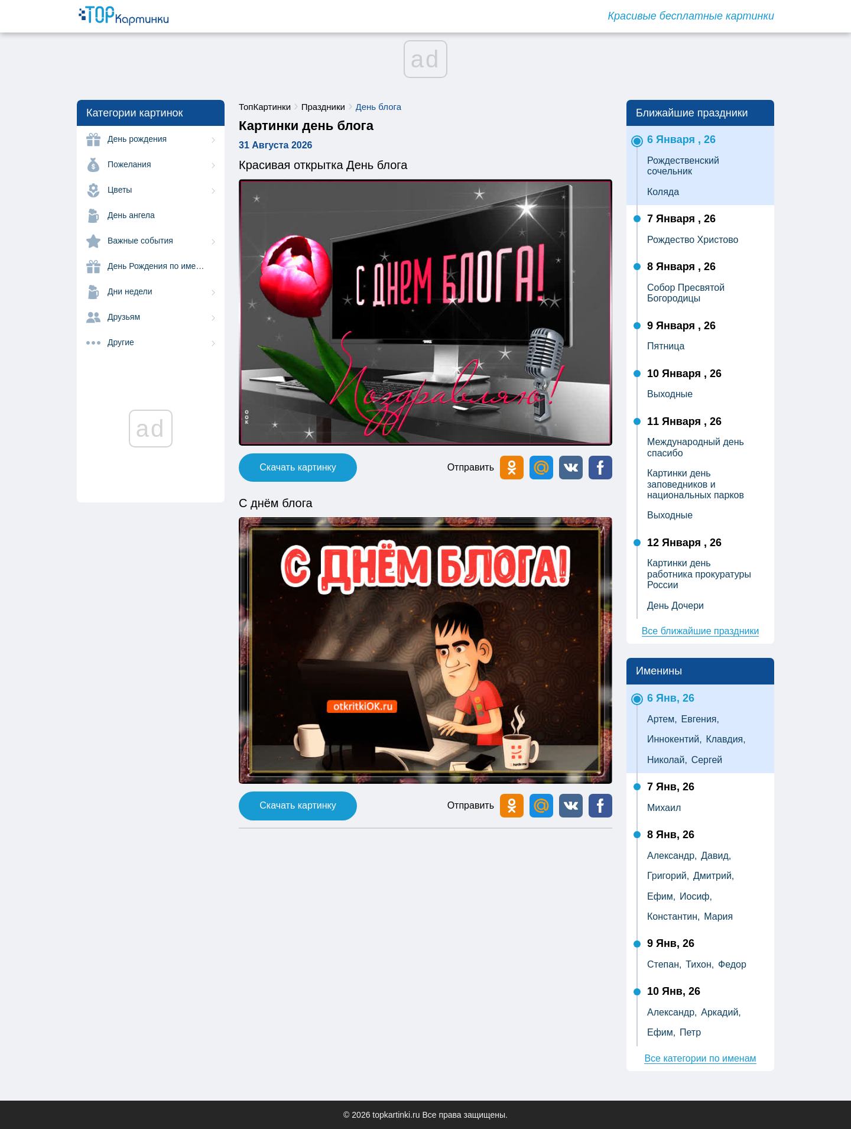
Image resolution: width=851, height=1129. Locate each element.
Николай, (667, 760)
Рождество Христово (692, 240)
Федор (732, 964)
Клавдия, (725, 739)
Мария (718, 916)
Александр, (672, 856)
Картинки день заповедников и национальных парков (695, 484)
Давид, (716, 856)
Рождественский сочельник (683, 165)
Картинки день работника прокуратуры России (699, 574)
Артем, (662, 719)
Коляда (663, 192)
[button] (571, 467)
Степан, (664, 964)
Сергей (707, 760)
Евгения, (700, 719)
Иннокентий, (674, 739)
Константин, (673, 916)
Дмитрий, (713, 876)
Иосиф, (696, 896)
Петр (690, 1032)
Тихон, (700, 964)
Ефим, (661, 896)
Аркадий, (720, 1012)
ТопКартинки (265, 107)
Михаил (664, 808)
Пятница (665, 346)
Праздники (323, 107)
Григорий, (668, 876)
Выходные (670, 394)
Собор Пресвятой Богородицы (686, 293)
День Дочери (675, 606)
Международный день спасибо (695, 447)
